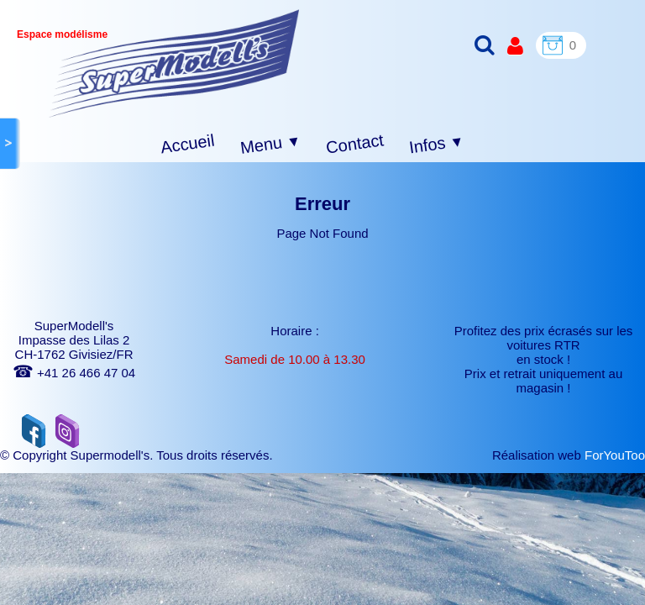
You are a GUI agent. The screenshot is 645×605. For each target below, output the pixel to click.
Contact (355, 143)
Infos (436, 145)
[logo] (174, 63)
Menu (270, 144)
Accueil (188, 144)
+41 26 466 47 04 (74, 373)
